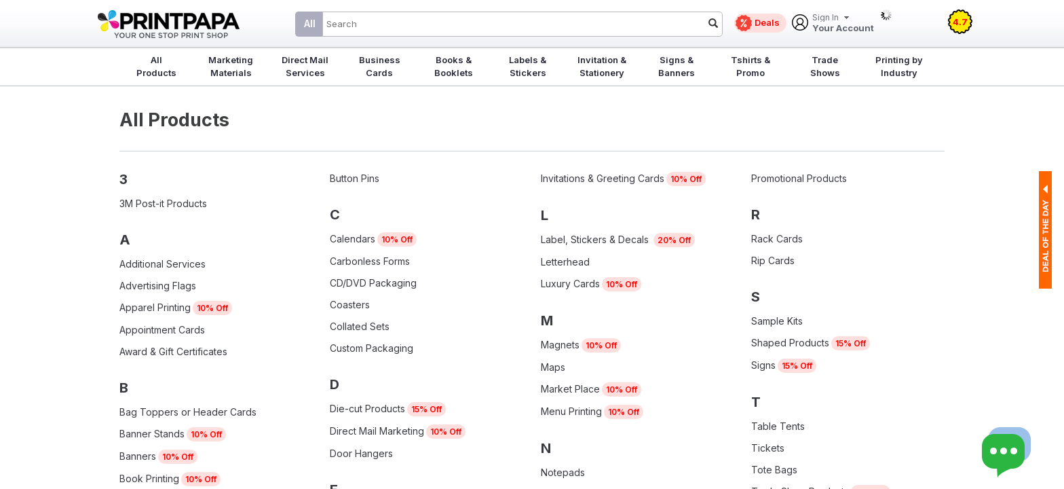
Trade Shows (825, 66)
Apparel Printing (155, 307)
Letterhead (565, 262)
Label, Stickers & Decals (596, 239)
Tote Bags (774, 469)
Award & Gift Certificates (173, 351)
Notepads (563, 472)
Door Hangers (361, 453)
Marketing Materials (230, 66)
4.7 (960, 21)
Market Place (570, 389)
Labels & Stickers (527, 66)
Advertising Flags (157, 285)
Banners (137, 456)
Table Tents (778, 426)
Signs (763, 365)
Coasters (350, 304)
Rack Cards (777, 238)
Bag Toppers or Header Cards (187, 412)
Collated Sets (360, 326)
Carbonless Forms (370, 261)
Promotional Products (799, 178)
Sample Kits (777, 321)
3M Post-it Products (163, 203)
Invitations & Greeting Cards (602, 178)
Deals (767, 22)
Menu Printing (571, 411)
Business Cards (379, 66)
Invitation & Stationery (601, 66)
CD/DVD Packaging (373, 283)
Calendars (352, 238)
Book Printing (149, 478)
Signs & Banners (676, 66)
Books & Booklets (453, 66)
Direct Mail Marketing (377, 431)
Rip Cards (773, 260)
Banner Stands (152, 433)
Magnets (560, 344)
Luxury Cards (570, 283)
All (310, 23)
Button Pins (354, 178)
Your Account (843, 23)
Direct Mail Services (305, 66)
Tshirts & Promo (750, 66)
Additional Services (162, 264)
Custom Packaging (371, 348)
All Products (156, 66)
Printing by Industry (899, 66)
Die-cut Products (367, 408)
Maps (553, 367)
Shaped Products (790, 342)
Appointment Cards (162, 330)
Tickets (767, 448)
